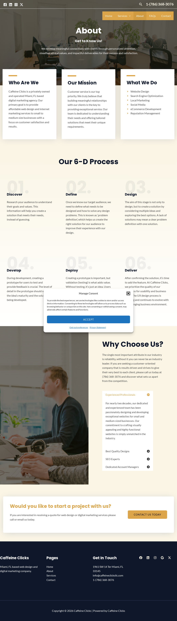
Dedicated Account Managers (122, 466)
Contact (166, 15)
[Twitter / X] (21, 4)
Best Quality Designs (118, 451)
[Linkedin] (10, 4)
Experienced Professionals (120, 394)
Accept (88, 319)
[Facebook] (5, 4)
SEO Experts (113, 459)
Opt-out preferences (79, 327)
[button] (128, 293)
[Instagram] (16, 4)
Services (124, 15)
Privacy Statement (98, 327)
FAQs (152, 15)
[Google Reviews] (162, 557)
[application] (129, 15)
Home (108, 15)
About (140, 15)
